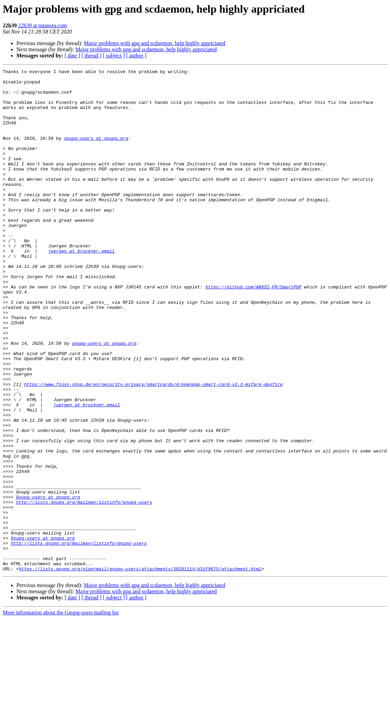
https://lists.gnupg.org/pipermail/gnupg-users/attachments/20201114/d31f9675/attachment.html (140, 669)
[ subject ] (114, 55)
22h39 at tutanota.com (42, 25)
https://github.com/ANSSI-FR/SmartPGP (253, 331)
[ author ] (136, 55)
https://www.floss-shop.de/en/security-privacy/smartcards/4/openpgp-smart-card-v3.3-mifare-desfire (153, 448)
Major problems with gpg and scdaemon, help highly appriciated (154, 43)
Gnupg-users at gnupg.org (48, 583)
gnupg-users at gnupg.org (96, 152)
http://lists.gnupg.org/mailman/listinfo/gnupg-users (84, 589)
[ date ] (72, 55)
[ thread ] (91, 55)
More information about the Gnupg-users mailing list (61, 713)
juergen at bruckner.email (81, 288)
